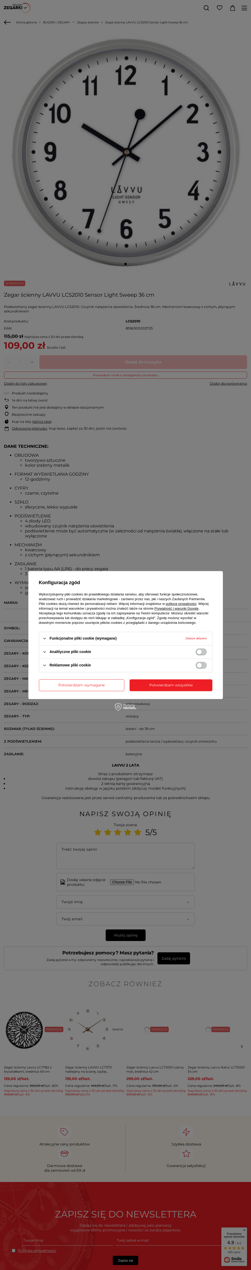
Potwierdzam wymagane (81, 685)
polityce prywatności (181, 604)
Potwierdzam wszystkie (171, 685)
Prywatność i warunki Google (177, 608)
